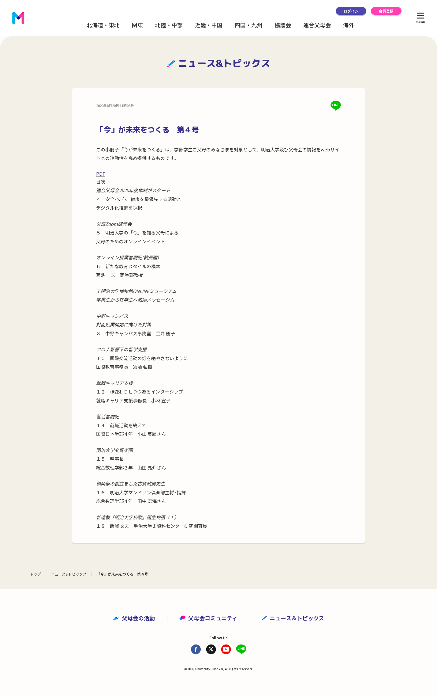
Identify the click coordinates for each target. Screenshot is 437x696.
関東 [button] (137, 25)
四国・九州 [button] (248, 25)
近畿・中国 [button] (208, 25)
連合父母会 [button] (317, 25)
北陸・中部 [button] (169, 25)
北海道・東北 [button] (103, 25)
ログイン (351, 10)
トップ (35, 573)
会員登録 (386, 10)
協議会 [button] (283, 25)
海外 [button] (348, 25)
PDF (100, 173)
